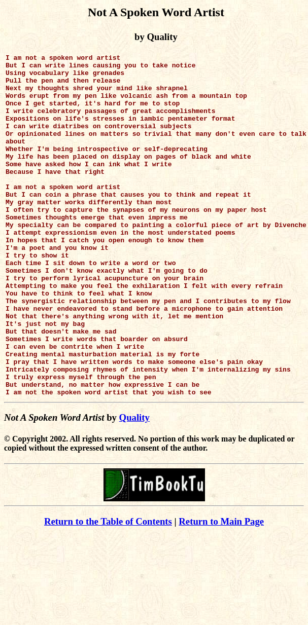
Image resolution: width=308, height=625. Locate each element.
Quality (134, 486)
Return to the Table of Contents (108, 589)
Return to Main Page (221, 589)
